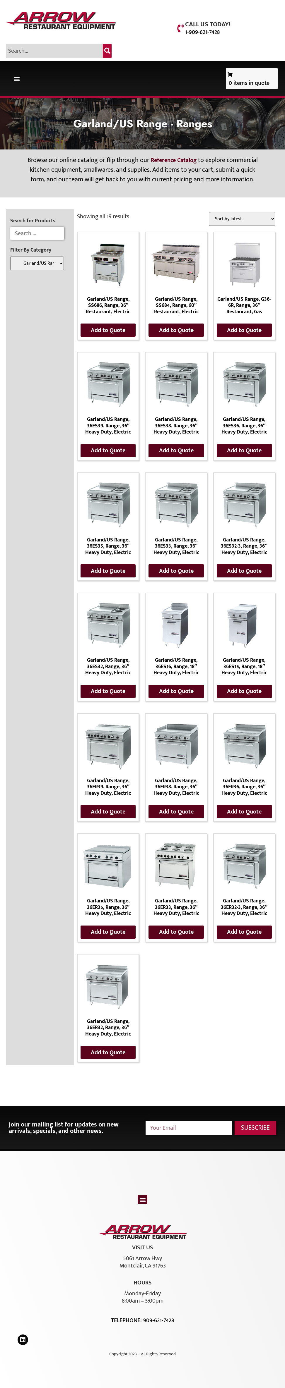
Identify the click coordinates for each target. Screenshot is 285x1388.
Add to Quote (108, 330)
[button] (16, 78)
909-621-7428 (158, 1320)
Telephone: (127, 1320)
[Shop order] (242, 219)
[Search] (107, 51)
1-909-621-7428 (202, 32)
